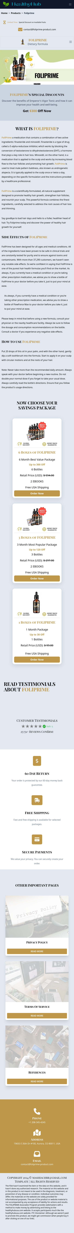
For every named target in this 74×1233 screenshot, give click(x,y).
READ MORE (37, 951)
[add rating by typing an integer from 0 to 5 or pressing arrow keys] (31, 726)
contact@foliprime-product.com (37, 1164)
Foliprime (29, 13)
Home (4, 13)
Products (16, 13)
